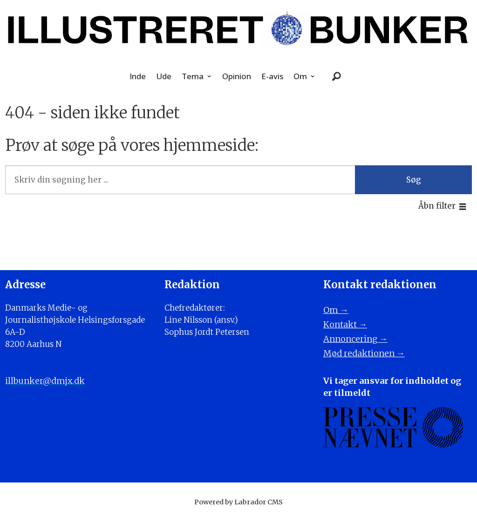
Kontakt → (345, 324)
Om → (335, 310)
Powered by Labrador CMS (238, 502)
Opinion (236, 76)
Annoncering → (355, 338)
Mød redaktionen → (364, 353)
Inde (137, 76)
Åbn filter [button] (437, 206)
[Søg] (336, 76)
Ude (163, 76)
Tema (193, 76)
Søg (413, 180)
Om (300, 76)
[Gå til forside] (238, 30)
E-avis (272, 76)
